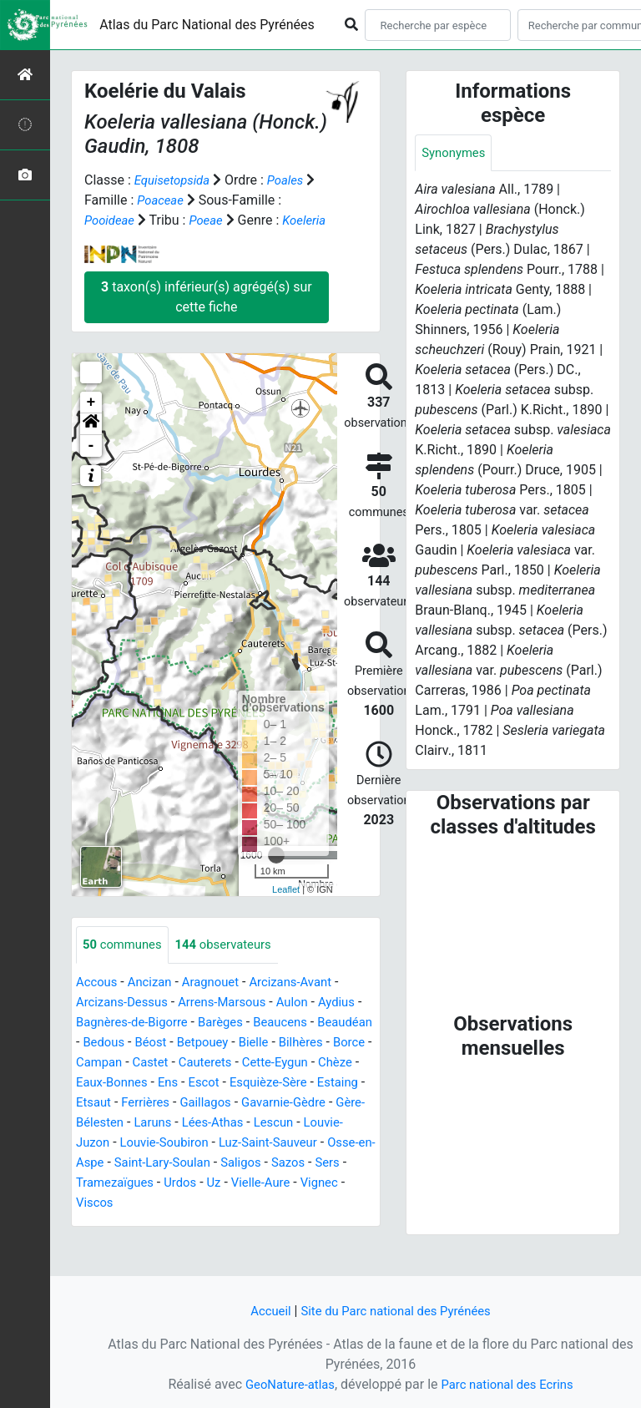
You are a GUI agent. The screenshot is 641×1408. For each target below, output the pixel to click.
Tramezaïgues (117, 1223)
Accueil (263, 1311)
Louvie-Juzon (296, 1163)
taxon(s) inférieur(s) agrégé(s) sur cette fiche (206, 317)
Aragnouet (219, 1002)
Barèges (238, 1043)
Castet (258, 1083)
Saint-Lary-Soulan (168, 1203)
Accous (98, 1002)
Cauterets (317, 1083)
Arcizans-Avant (305, 1002)
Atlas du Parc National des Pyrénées (207, 25)
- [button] (91, 466)
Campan (204, 1083)
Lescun (225, 1163)
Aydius (356, 1023)
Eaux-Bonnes (242, 1103)
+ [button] (91, 423)
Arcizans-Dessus (125, 1023)
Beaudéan (105, 1063)
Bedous (167, 1063)
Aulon (307, 1023)
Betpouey (273, 1063)
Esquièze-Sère (117, 1123)
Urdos (187, 1223)
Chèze (176, 1103)
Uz (222, 1223)
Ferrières (299, 1123)
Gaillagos (103, 1143)
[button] (91, 444)
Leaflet (286, 909)
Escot (340, 1103)
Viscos (96, 1243)
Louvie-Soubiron (124, 1183)
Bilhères (100, 1083)
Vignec (335, 1223)
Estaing (191, 1123)
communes (125, 965)
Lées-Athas (160, 1163)
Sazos (302, 1203)
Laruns (96, 1163)
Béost (217, 1063)
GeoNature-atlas (284, 1384)
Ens (303, 1103)
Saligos (252, 1203)
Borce (151, 1083)
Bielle (327, 1063)
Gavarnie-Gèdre (187, 1143)
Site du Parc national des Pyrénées (397, 1311)
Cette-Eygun (111, 1103)
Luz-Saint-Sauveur (235, 1183)
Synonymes (455, 153)
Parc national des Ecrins (510, 1384)
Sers (344, 1203)
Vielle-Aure (273, 1223)
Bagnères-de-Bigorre (143, 1043)
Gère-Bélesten (284, 1143)
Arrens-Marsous (232, 1023)
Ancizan (155, 1002)
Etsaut (243, 1123)
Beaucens (302, 1043)
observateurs (233, 965)
